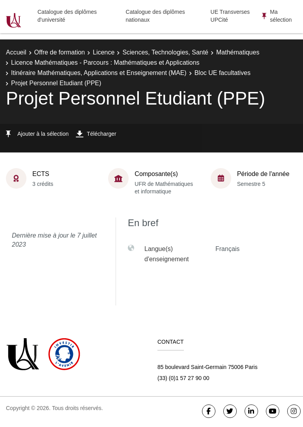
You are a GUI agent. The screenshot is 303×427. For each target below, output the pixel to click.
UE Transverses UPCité (230, 16)
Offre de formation (59, 52)
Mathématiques (237, 52)
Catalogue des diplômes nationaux (155, 16)
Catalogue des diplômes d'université (67, 16)
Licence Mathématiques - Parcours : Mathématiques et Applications (105, 62)
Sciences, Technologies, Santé (165, 52)
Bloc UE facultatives (223, 72)
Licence (103, 52)
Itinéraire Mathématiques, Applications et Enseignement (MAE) (99, 72)
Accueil (16, 52)
